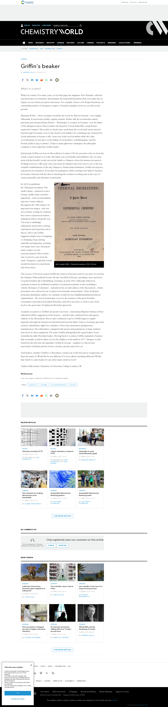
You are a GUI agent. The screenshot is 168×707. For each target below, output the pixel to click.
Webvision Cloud (143, 705)
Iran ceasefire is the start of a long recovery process (90, 587)
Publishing (124, 2)
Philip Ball (30, 597)
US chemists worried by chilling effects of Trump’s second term (61, 629)
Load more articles (62, 516)
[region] (18, 683)
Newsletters (33, 48)
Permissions (81, 681)
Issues (50, 666)
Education (133, 2)
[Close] (31, 665)
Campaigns (73, 692)
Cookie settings (18, 699)
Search (81, 25)
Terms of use (57, 681)
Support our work (122, 692)
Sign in (51, 545)
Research (82, 448)
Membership (143, 2)
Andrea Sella (28, 72)
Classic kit (32, 385)
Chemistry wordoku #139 (32, 451)
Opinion (24, 59)
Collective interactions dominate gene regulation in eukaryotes (33, 588)
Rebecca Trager (61, 637)
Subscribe (46, 25)
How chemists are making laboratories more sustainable (32, 495)
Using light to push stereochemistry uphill (88, 452)
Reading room (50, 48)
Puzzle (25, 448)
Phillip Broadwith (84, 595)
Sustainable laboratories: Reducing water (89, 494)
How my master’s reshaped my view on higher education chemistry (33, 629)
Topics (42, 666)
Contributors (60, 666)
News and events (58, 692)
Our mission (44, 692)
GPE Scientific (30, 458)
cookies (115, 700)
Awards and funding (88, 692)
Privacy (39, 681)
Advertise (34, 666)
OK (18, 693)
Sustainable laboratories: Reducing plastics (61, 494)
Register (36, 25)
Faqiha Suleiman (32, 637)
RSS (69, 666)
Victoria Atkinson (56, 502)
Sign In (27, 25)
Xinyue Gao (58, 595)
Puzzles (59, 48)
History (73, 385)
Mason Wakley (89, 460)
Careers (25, 490)
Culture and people (58, 385)
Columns (43, 385)
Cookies (47, 681)
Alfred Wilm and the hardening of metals (87, 628)
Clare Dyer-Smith (33, 504)
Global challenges (105, 692)
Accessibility (69, 681)
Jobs (41, 48)
